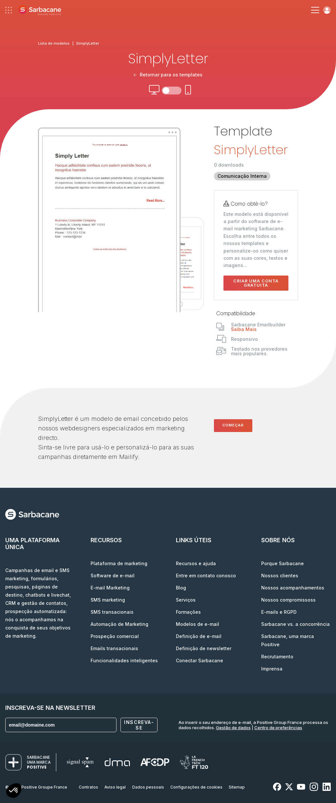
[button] (14, 791)
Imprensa (272, 668)
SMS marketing (108, 600)
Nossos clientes (279, 575)
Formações (188, 612)
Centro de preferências (278, 727)
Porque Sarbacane (282, 563)
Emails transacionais (114, 648)
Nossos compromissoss (288, 600)
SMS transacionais (112, 612)
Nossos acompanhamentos (292, 587)
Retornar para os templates (168, 74)
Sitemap (237, 787)
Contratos (88, 787)
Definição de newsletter (203, 648)
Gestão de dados (233, 727)
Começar (233, 425)
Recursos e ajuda (196, 563)
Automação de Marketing (119, 624)
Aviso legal (115, 787)
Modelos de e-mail (197, 624)
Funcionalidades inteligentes (124, 660)
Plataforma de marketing (119, 563)
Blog (181, 587)
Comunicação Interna (242, 176)
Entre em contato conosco (206, 575)
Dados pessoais (148, 787)
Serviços (186, 600)
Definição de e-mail (198, 636)
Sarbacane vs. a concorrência (295, 624)
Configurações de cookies (196, 787)
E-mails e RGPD (279, 612)
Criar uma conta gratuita (256, 283)
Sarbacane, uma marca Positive (287, 640)
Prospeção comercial (115, 636)
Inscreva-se (139, 725)
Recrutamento (277, 656)
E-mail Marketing (110, 587)
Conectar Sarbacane (199, 660)
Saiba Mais (244, 329)
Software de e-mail (113, 575)
